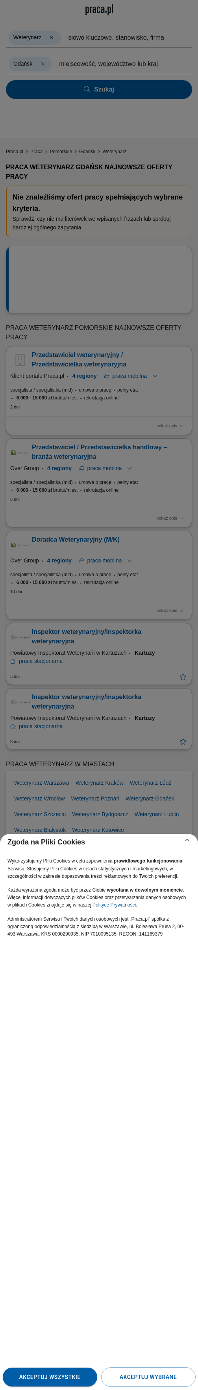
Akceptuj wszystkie (49, 1377)
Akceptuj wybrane (148, 1377)
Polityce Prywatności (114, 905)
